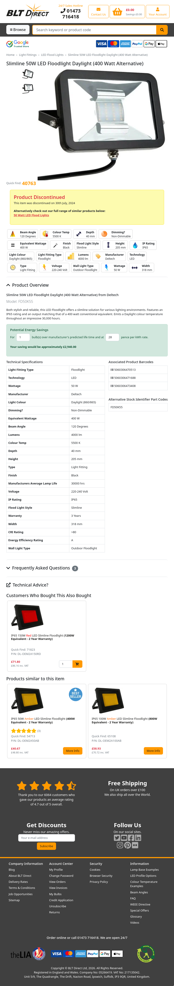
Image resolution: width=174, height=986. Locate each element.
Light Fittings (27, 55)
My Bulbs (55, 894)
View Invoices (58, 888)
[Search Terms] (94, 30)
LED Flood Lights (52, 55)
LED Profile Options (143, 876)
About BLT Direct (20, 876)
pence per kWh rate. (134, 337)
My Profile (56, 870)
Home (10, 55)
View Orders (57, 882)
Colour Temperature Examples (144, 884)
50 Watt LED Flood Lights (31, 215)
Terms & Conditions (22, 888)
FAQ (133, 898)
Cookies (95, 870)
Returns (54, 912)
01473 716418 (71, 13)
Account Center (61, 864)
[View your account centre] (158, 11)
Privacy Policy (99, 882)
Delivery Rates (18, 882)
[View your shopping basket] (127, 11)
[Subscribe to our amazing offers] (46, 838)
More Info (72, 751)
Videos (134, 923)
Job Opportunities (21, 894)
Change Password (61, 876)
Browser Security (101, 876)
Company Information (26, 864)
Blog (12, 870)
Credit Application (61, 900)
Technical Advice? (27, 585)
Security (96, 864)
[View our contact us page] (98, 11)
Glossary (136, 916)
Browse (18, 29)
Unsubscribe (57, 906)
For (12, 337)
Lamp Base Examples (144, 870)
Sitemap (14, 900)
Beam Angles (139, 892)
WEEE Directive (140, 904)
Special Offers (139, 910)
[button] (164, 636)
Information (139, 864)
